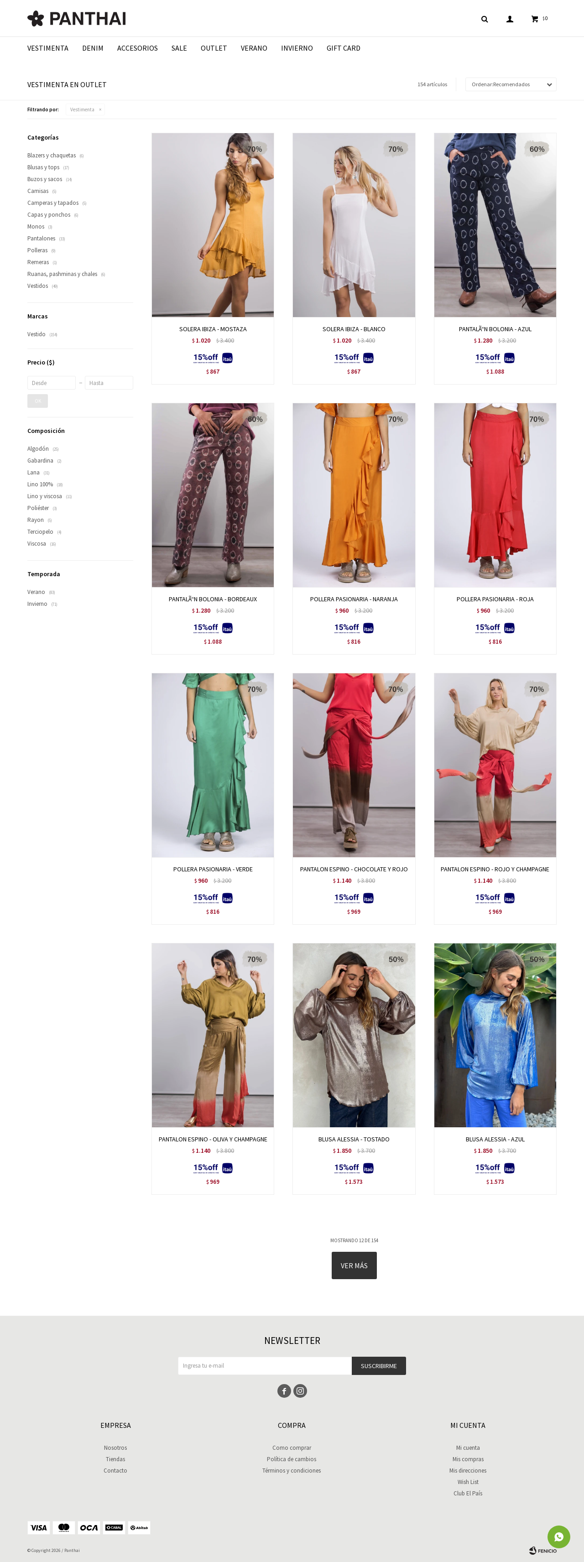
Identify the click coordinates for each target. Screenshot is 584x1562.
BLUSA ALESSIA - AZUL (495, 1139)
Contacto (115, 1470)
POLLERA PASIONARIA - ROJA (495, 599)
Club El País (468, 1493)
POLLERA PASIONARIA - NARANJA (354, 599)
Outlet (214, 47)
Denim (93, 47)
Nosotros (115, 1448)
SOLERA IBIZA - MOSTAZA (213, 329)
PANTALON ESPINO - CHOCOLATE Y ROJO (354, 869)
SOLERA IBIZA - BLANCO (354, 329)
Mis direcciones (467, 1470)
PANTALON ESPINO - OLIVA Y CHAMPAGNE (213, 1139)
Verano (254, 47)
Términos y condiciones (291, 1470)
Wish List (468, 1482)
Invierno (297, 47)
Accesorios (137, 47)
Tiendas (115, 1459)
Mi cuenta (468, 1448)
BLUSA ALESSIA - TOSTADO (354, 1139)
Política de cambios (291, 1459)
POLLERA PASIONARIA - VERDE (213, 869)
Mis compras (468, 1459)
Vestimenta (47, 47)
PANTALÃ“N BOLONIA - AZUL (495, 329)
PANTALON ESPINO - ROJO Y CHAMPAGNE (495, 869)
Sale (179, 47)
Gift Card (343, 47)
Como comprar (291, 1448)
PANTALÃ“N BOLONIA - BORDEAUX (213, 599)
